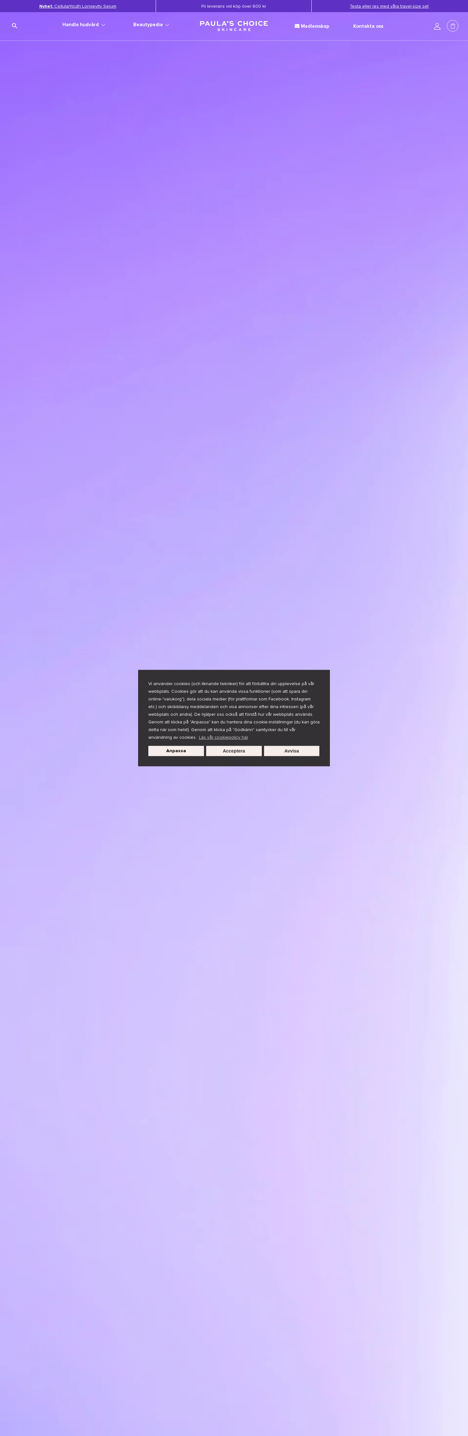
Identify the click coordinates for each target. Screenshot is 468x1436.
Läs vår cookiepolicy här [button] (223, 737)
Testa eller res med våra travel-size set (389, 6)
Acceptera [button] (234, 750)
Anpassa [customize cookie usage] (176, 750)
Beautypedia (151, 25)
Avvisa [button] (292, 750)
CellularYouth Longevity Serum (77, 6)
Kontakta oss (368, 26)
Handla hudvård (83, 25)
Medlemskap (312, 26)
